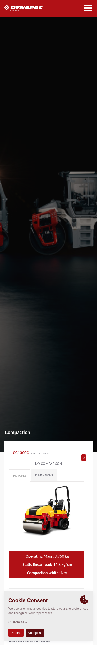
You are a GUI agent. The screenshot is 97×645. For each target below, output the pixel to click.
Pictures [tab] (19, 475)
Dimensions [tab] (44, 475)
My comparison (60, 462)
